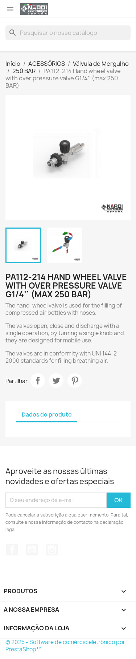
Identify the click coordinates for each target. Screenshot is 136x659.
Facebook (12, 549)
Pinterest (74, 380)
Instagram (52, 549)
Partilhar (37, 380)
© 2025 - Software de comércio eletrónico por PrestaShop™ (65, 645)
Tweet (56, 380)
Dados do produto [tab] (47, 414)
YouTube (32, 549)
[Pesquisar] (68, 32)
